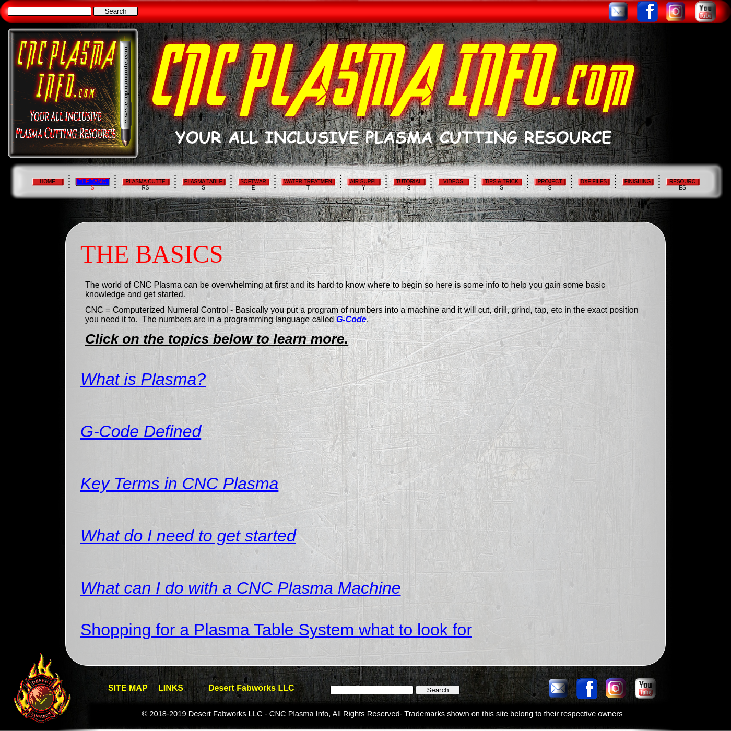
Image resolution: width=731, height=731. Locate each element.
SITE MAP (128, 687)
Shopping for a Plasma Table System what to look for (276, 629)
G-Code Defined (140, 431)
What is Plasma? (143, 379)
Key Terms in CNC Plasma (179, 483)
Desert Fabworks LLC (251, 687)
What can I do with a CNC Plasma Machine (240, 588)
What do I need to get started (188, 535)
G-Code (351, 319)
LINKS (170, 687)
